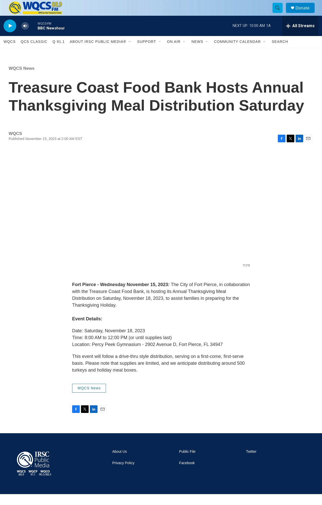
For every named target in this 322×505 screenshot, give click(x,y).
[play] (10, 37)
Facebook (187, 474)
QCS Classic (34, 53)
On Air (174, 53)
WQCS (10, 53)
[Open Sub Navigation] (130, 53)
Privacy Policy (123, 474)
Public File (187, 462)
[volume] (25, 37)
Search (280, 53)
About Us (119, 462)
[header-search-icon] (280, 13)
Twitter (251, 462)
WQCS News (22, 79)
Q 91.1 (59, 53)
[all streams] (300, 37)
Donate (305, 13)
